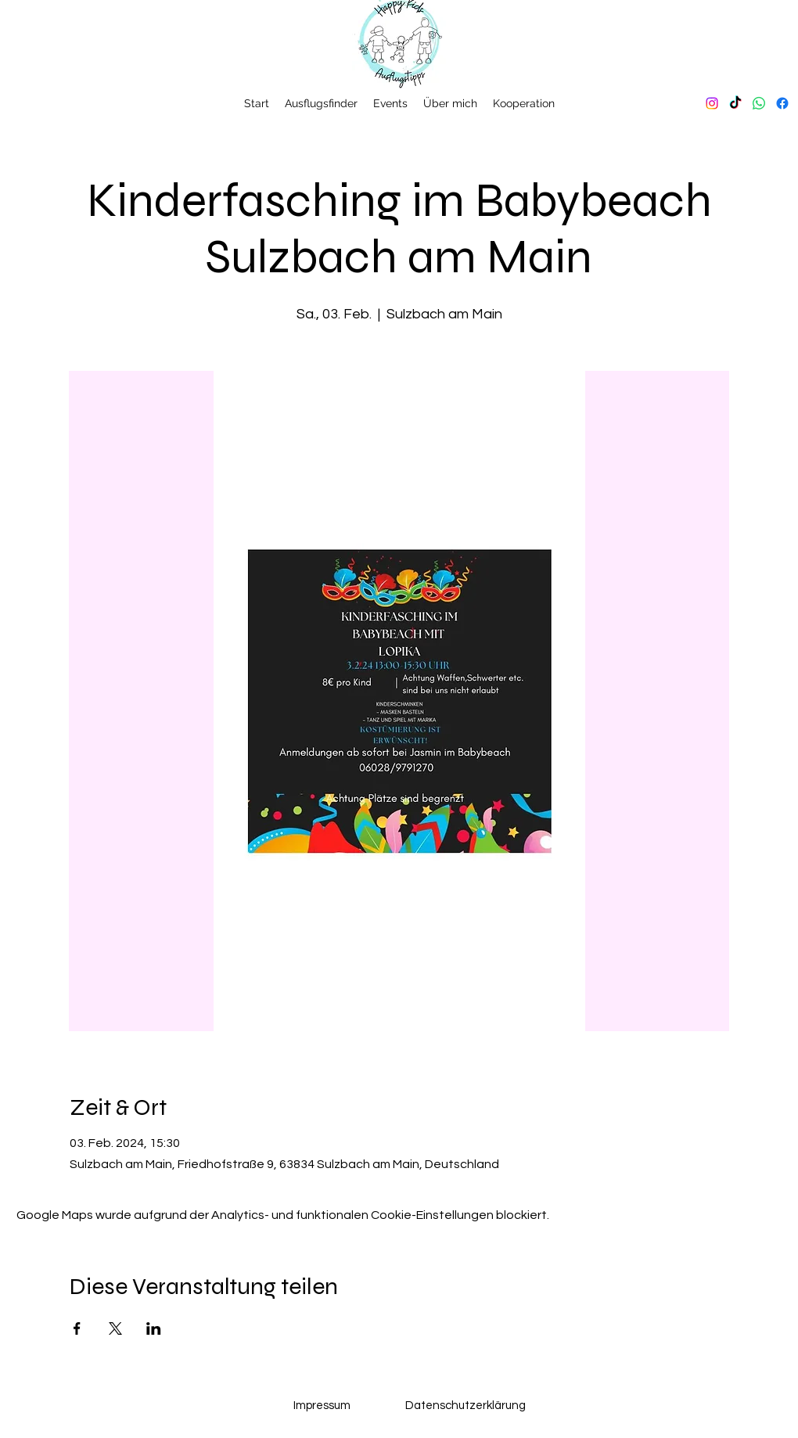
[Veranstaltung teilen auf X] (115, 1328)
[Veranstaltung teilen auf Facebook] (77, 1328)
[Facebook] (782, 103)
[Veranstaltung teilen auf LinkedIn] (153, 1328)
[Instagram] (712, 103)
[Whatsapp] (759, 103)
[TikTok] (735, 103)
